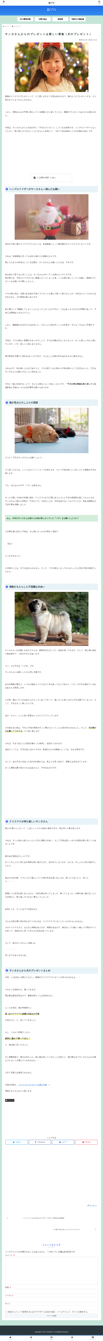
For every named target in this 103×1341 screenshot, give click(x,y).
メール (9, 1295)
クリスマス (10, 1100)
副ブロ (51, 3)
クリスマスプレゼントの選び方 (32, 1085)
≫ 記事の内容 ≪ (43, 178)
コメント (10, 1255)
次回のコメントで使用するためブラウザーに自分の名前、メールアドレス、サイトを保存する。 (48, 1312)
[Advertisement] (51, 156)
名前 (8, 1287)
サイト (8, 1304)
